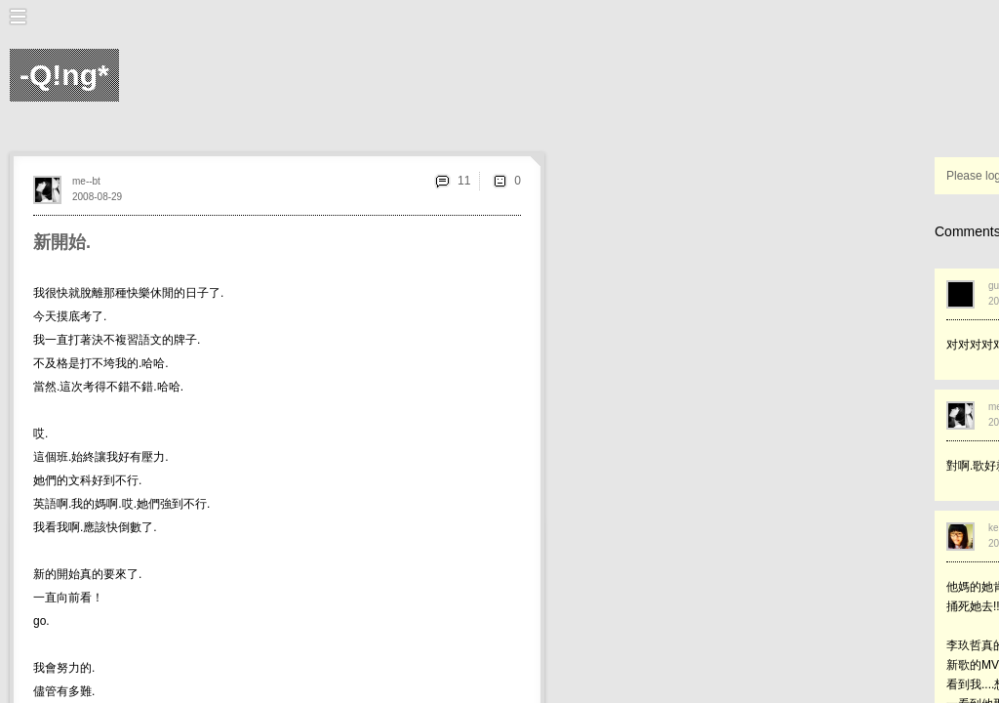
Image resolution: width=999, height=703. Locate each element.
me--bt (86, 181)
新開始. (62, 242)
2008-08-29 (97, 196)
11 (464, 180)
